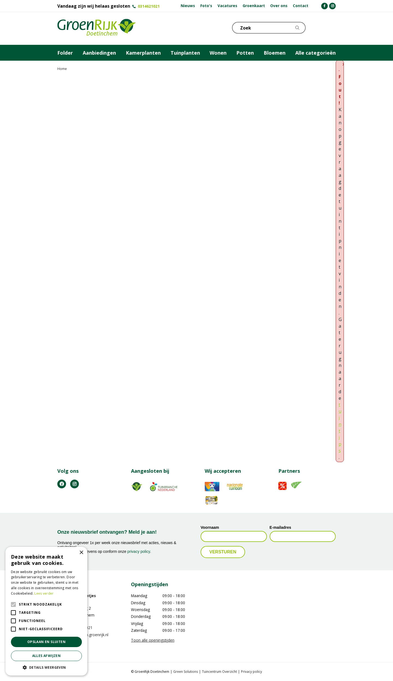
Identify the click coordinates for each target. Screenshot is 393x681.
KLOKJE (318, 27)
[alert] (46, 611)
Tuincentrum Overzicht (219, 671)
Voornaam (210, 527)
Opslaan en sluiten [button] (46, 641)
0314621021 (149, 6)
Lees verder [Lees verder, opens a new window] (43, 593)
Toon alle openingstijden (152, 640)
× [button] (81, 553)
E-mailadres (280, 527)
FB (61, 484)
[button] (46, 667)
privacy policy (138, 551)
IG (74, 484)
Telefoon (331, 27)
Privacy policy (251, 671)
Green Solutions (185, 671)
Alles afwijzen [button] (46, 655)
